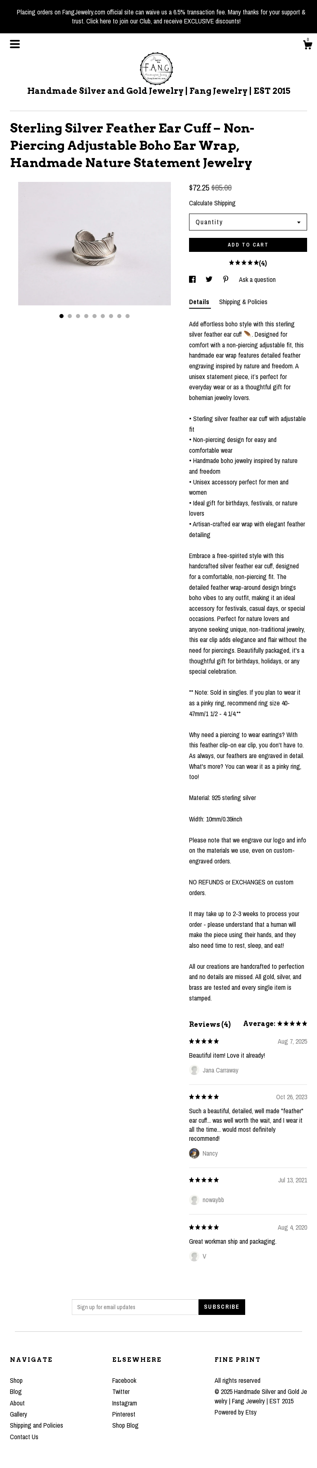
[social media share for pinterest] (226, 279)
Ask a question (257, 279)
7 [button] (111, 316)
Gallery (18, 1414)
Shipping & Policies (243, 301)
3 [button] (78, 316)
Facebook (124, 1380)
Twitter (121, 1391)
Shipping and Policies (36, 1425)
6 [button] (103, 316)
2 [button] (70, 316)
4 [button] (86, 316)
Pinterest (123, 1414)
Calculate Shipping (212, 202)
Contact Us (24, 1436)
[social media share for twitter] (210, 279)
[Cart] (307, 46)
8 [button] (119, 316)
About (17, 1403)
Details (200, 301)
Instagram (124, 1403)
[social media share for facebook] (193, 279)
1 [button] (61, 316)
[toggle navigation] (15, 44)
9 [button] (127, 316)
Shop (16, 1380)
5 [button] (94, 316)
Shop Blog (125, 1425)
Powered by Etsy (236, 1412)
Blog (16, 1391)
